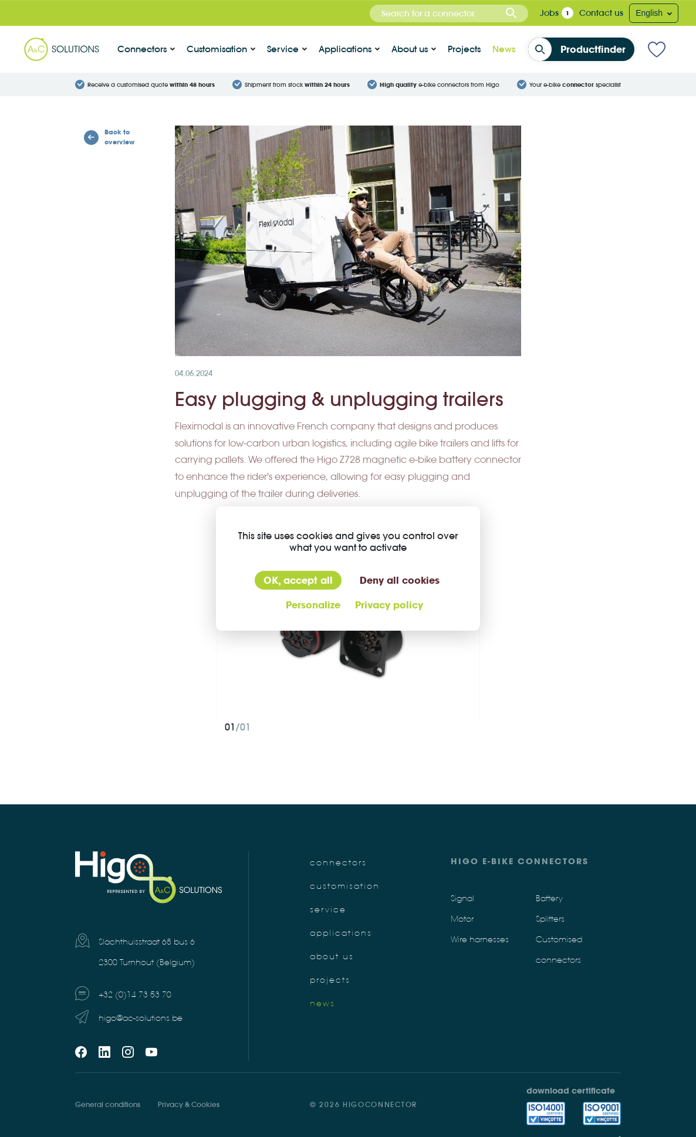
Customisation (217, 49)
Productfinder (580, 49)
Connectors (142, 49)
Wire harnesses (480, 940)
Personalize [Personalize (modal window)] (313, 605)
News (503, 49)
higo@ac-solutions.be (141, 1018)
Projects (464, 49)
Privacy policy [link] (389, 605)
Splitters (550, 919)
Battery (549, 898)
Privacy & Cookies (188, 1104)
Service (283, 49)
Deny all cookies (400, 580)
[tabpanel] (348, 632)
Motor (462, 919)
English (650, 13)
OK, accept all (298, 580)
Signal (462, 898)
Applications (345, 49)
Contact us (601, 13)
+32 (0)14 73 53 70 (135, 995)
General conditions (107, 1104)
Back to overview (109, 137)
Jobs (549, 13)
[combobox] (449, 13)
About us (409, 49)
